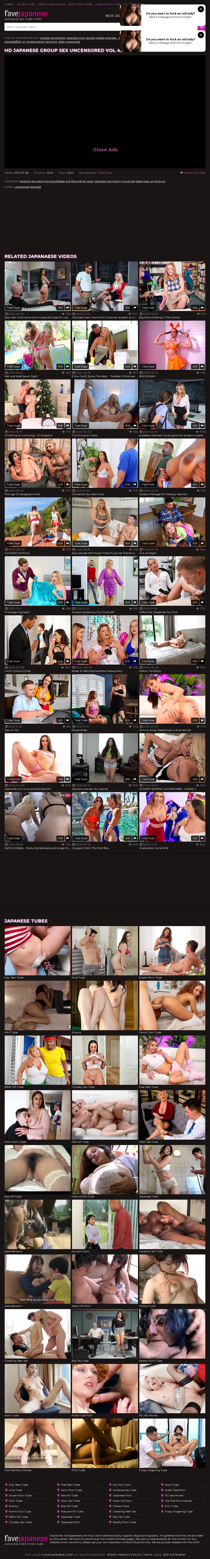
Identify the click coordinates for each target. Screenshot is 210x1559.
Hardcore (25, 181)
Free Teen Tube (70, 1484)
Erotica (13, 1506)
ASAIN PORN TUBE (108, 4)
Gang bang (113, 181)
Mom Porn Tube (71, 1490)
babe (139, 181)
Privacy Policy (129, 1554)
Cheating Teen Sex (124, 1511)
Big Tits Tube (121, 1516)
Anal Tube (15, 1490)
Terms (111, 1554)
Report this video (192, 172)
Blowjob (76, 181)
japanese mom (76, 37)
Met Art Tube (69, 1495)
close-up (148, 181)
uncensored (72, 41)
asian (90, 181)
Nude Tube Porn (175, 1490)
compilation (58, 37)
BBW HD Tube (18, 1516)
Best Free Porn (80, 4)
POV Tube (171, 1506)
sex (84, 181)
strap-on (159, 181)
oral (68, 181)
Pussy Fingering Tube (179, 1511)
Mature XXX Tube (72, 1511)
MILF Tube (15, 1500)
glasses (100, 37)
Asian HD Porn (122, 1500)
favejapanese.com (58, 1554)
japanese (99, 181)
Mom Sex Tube (70, 1500)
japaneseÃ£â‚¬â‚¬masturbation (24, 41)
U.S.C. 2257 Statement (170, 1554)
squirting (51, 41)
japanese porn (70, 1522)
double (90, 37)
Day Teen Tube (18, 1484)
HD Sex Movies (174, 1495)
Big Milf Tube (69, 1506)
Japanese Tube (70, 1516)
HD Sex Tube (26, 4)
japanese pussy (115, 37)
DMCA (148, 1554)
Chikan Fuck (121, 1506)
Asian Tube (172, 1484)
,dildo (61, 41)
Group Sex (128, 181)
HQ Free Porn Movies (178, 1500)
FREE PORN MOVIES (52, 4)
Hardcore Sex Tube (124, 1490)
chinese (44, 37)
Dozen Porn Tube (20, 1495)
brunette (37, 181)
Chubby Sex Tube (20, 1522)
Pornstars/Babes (54, 181)
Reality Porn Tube (124, 1522)
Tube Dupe (104, 172)
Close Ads (105, 149)
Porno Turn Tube (20, 1511)
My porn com (122, 1484)
